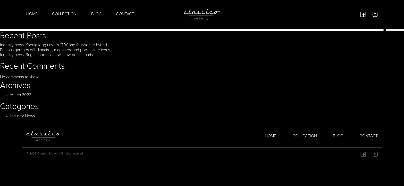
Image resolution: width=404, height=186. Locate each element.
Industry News (22, 116)
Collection (64, 14)
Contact (125, 14)
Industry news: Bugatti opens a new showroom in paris (46, 55)
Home (32, 14)
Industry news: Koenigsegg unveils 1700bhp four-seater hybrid (53, 45)
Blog (96, 14)
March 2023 (20, 95)
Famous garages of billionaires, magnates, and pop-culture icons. (55, 50)
